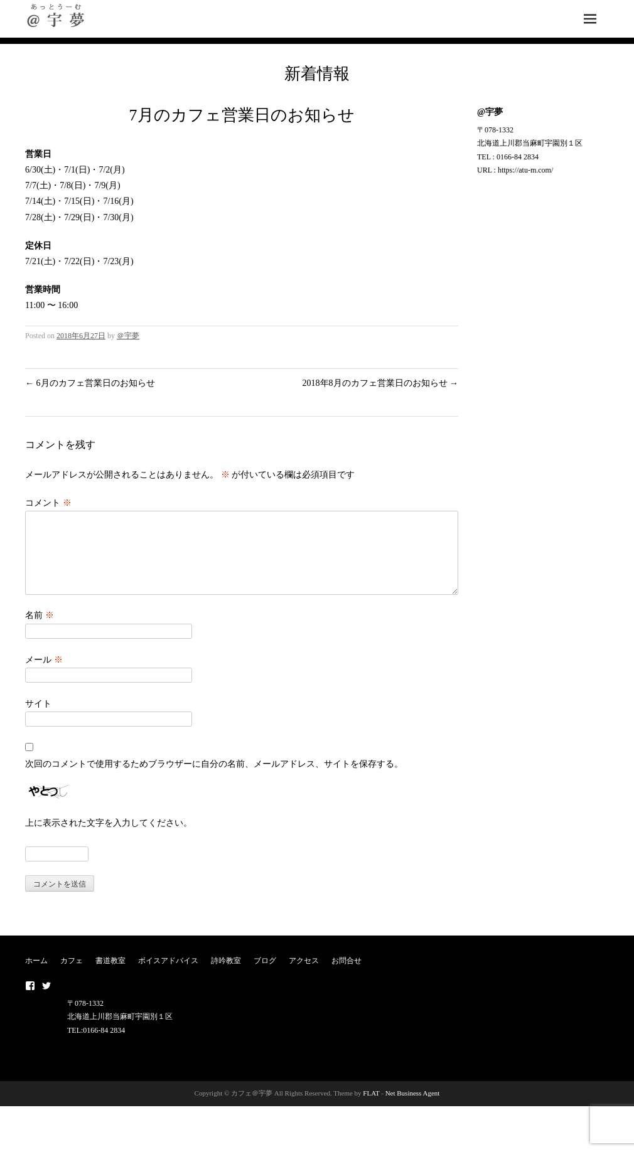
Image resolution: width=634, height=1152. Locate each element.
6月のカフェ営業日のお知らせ (90, 383)
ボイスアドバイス (168, 975)
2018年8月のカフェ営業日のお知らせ (381, 383)
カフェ (71, 975)
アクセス (304, 975)
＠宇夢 (128, 335)
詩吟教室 (226, 975)
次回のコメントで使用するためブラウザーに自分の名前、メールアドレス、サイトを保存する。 (214, 779)
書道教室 (110, 975)
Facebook (30, 1001)
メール (44, 675)
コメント (48, 503)
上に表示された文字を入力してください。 (108, 838)
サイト (38, 718)
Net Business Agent (412, 1108)
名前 (39, 630)
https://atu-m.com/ (525, 170)
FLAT (371, 1108)
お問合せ (346, 975)
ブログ (265, 975)
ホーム (36, 975)
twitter (46, 1001)
